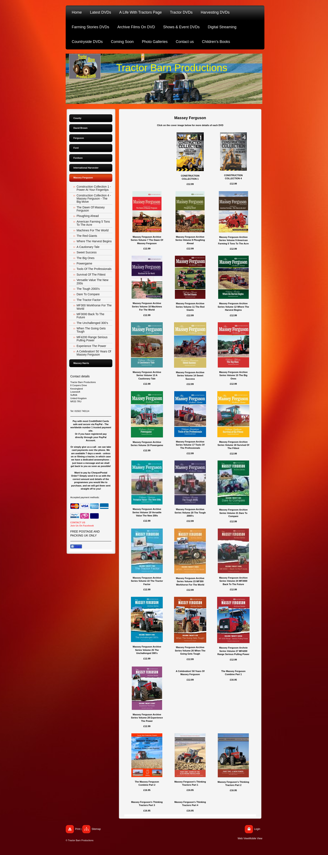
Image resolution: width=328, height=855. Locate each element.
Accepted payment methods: (84, 497)
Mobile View (255, 838)
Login (257, 829)
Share (76, 546)
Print (77, 829)
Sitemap (96, 829)
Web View (243, 838)
